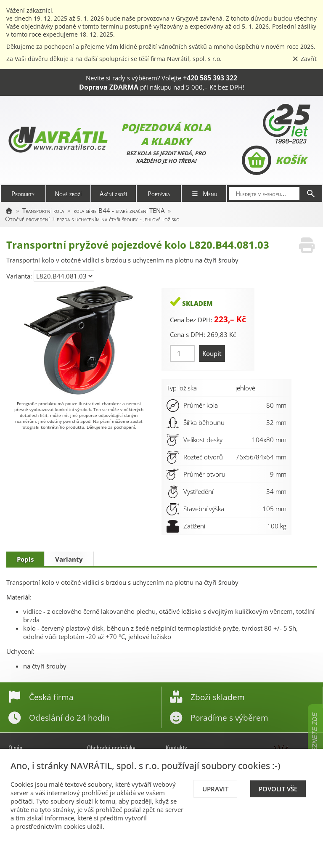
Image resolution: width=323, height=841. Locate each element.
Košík (274, 160)
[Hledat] (310, 193)
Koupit (212, 353)
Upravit (215, 789)
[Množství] (182, 353)
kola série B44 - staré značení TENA (119, 210)
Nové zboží (68, 193)
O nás (15, 748)
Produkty (22, 193)
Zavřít (304, 59)
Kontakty (176, 748)
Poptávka (159, 193)
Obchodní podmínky (111, 748)
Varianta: (20, 276)
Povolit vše (278, 789)
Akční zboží (113, 193)
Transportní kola (43, 210)
